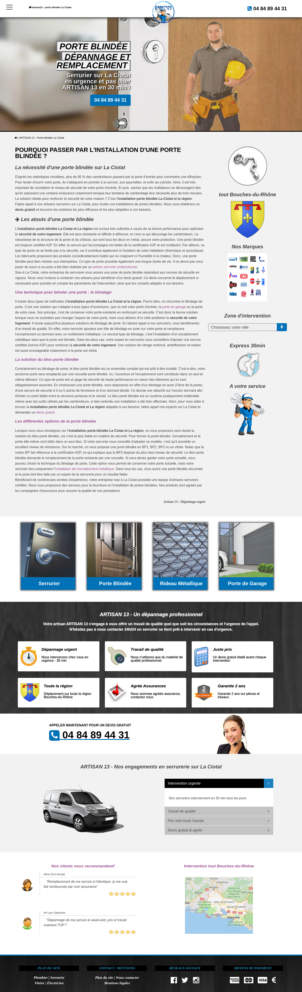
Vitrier (39, 983)
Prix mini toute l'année (186, 821)
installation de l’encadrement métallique (84, 469)
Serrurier (57, 977)
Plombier (41, 977)
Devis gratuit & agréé (185, 830)
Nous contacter (127, 977)
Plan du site (104, 977)
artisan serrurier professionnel (115, 267)
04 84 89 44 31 (265, 8)
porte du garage (174, 307)
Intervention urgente (184, 783)
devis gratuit (45, 412)
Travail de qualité (182, 811)
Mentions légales (117, 983)
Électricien (55, 983)
